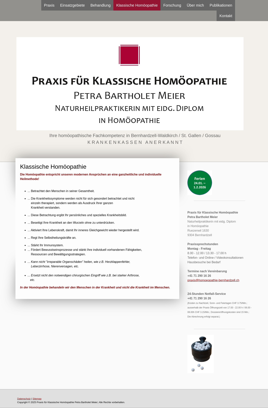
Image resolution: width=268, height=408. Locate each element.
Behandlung (100, 5)
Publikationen (221, 5)
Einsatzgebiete (72, 5)
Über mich (195, 5)
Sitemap (37, 398)
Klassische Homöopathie (137, 5)
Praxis (49, 5)
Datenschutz (24, 398)
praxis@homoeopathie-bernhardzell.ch (213, 280)
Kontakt (225, 16)
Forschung (172, 5)
